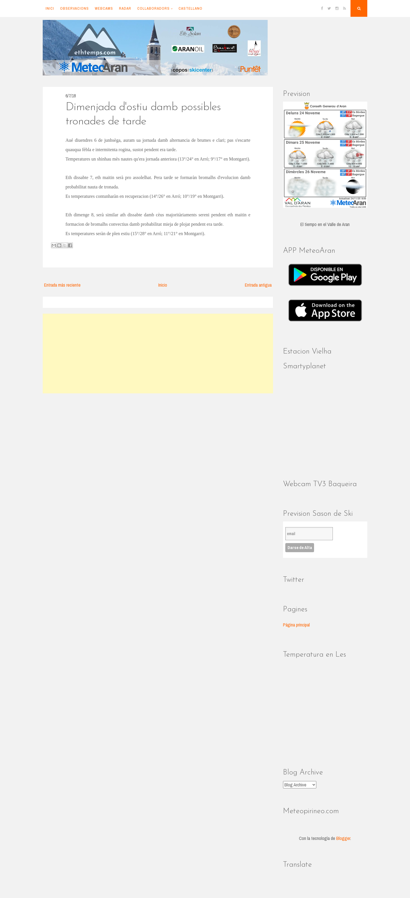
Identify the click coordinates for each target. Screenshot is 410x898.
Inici (50, 8)
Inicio (162, 285)
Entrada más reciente (62, 285)
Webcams (104, 8)
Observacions (74, 8)
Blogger (343, 838)
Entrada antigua (258, 285)
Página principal (296, 625)
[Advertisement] (158, 353)
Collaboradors (153, 8)
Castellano (190, 8)
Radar (125, 8)
